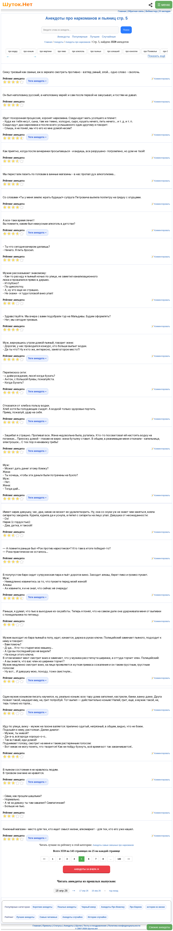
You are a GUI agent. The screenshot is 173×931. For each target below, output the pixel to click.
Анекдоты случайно (73, 917)
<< (44, 859)
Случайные (109, 36)
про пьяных (95, 51)
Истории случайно (97, 917)
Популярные (80, 36)
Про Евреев (136, 907)
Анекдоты (63, 36)
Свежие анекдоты (159, 927)
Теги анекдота (37, 81)
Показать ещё (156, 56)
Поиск (126, 30)
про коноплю (132, 51)
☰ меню (163, 5)
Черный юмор (89, 907)
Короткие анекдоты (42, 907)
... (111, 859)
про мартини (46, 51)
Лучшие (95, 36)
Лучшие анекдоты (25, 917)
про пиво (62, 51)
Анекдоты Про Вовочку (113, 907)
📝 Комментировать (159, 79)
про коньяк (28, 51)
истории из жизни (156, 907)
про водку (12, 51)
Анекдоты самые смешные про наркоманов (113, 845)
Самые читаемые (48, 917)
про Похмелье (150, 51)
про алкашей (113, 51)
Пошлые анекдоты (67, 907)
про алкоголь (78, 51)
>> (128, 859)
